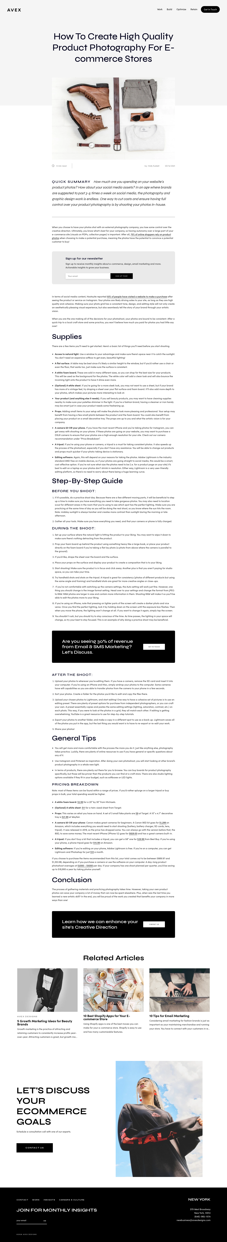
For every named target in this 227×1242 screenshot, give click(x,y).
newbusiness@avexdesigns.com (193, 1220)
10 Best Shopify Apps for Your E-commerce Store (106, 1017)
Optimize (181, 9)
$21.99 (65, 816)
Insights (49, 1200)
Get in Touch (154, 647)
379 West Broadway (200, 1209)
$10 (92, 851)
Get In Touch (210, 9)
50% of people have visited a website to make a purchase (137, 296)
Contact (22, 1200)
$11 (83, 807)
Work (159, 9)
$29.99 (141, 839)
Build (169, 9)
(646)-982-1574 (202, 1216)
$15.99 (96, 842)
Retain (194, 9)
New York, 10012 (202, 1212)
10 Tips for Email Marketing (169, 1015)
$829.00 (133, 833)
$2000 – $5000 (85, 865)
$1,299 (162, 822)
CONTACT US (34, 1148)
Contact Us (154, 924)
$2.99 (80, 801)
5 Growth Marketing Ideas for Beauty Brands (44, 1022)
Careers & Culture (71, 1200)
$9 (137, 813)
